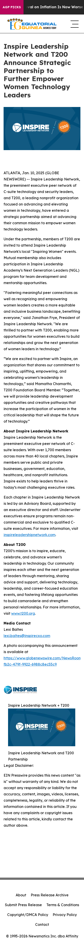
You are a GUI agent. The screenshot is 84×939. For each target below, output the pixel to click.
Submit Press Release (23, 905)
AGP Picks (12, 7)
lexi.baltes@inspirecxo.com (27, 635)
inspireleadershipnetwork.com (29, 534)
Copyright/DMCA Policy (27, 914)
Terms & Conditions (62, 905)
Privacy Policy (65, 914)
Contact (42, 924)
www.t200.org (23, 613)
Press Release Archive (50, 895)
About (21, 895)
